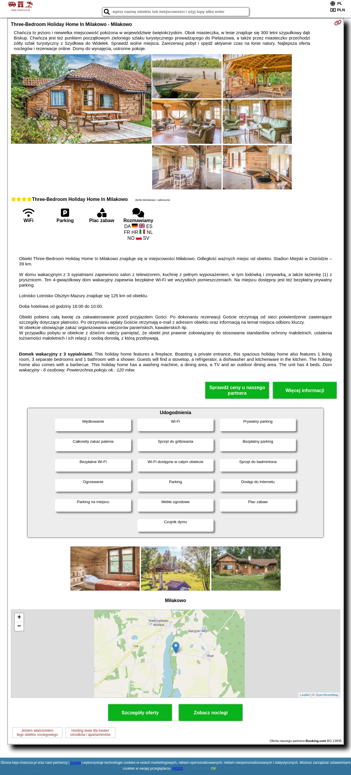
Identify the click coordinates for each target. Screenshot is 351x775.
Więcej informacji (304, 390)
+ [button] (19, 617)
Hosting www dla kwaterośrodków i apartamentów (90, 732)
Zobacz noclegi (211, 712)
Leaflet (305, 695)
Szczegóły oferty (140, 712)
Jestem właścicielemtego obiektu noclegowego (37, 732)
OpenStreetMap (326, 695)
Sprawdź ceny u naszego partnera (237, 390)
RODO (177, 768)
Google (75, 763)
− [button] (19, 626)
